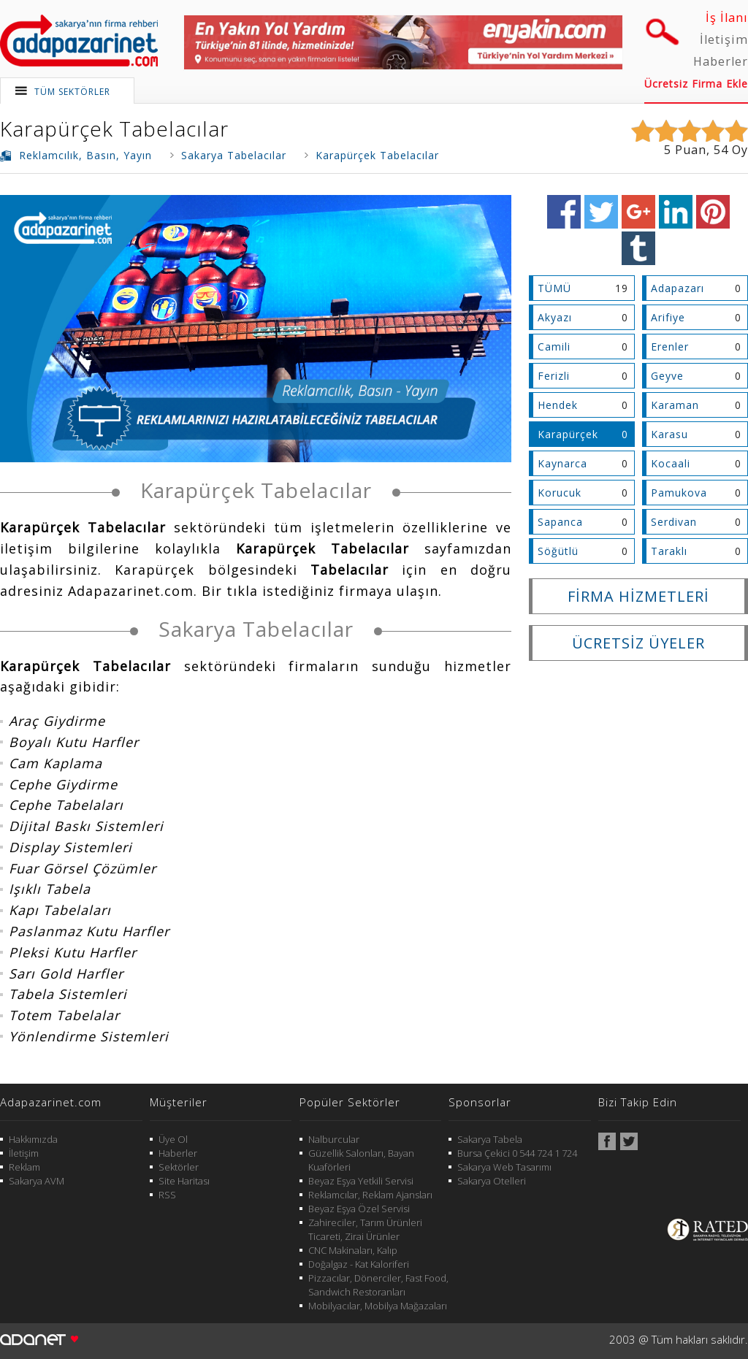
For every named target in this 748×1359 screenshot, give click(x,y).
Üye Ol (173, 1139)
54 (721, 150)
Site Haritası (184, 1180)
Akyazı (555, 317)
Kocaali (670, 463)
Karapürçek (568, 434)
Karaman (675, 405)
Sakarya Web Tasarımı (504, 1167)
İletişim (724, 39)
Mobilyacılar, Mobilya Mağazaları (377, 1305)
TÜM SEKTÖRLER (72, 91)
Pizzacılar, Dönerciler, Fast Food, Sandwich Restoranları (378, 1284)
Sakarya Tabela (489, 1139)
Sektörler (179, 1167)
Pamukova (679, 492)
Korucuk (559, 492)
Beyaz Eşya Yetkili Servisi (360, 1180)
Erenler (670, 346)
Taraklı (669, 551)
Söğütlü (558, 551)
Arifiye (668, 317)
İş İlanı (727, 17)
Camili (554, 346)
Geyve (667, 376)
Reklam (24, 1167)
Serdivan (674, 522)
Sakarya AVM (36, 1180)
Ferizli (554, 376)
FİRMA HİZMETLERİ (638, 596)
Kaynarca (562, 463)
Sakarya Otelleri (491, 1180)
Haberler (720, 61)
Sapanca (560, 522)
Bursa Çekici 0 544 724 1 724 (517, 1153)
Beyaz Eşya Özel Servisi (359, 1208)
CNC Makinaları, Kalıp (352, 1250)
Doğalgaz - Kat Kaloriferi (358, 1264)
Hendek (558, 405)
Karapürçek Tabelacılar (114, 128)
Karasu (669, 434)
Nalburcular (333, 1139)
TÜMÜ (554, 288)
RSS (167, 1194)
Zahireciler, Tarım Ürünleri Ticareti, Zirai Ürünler (365, 1229)
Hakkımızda (33, 1139)
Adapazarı (677, 288)
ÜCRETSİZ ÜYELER (638, 643)
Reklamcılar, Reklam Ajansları (370, 1194)
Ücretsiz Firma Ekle (696, 84)
